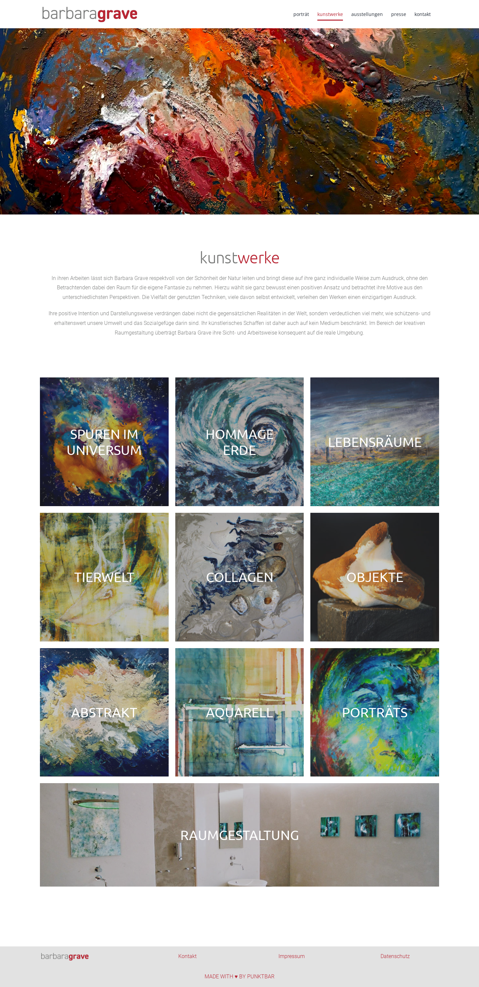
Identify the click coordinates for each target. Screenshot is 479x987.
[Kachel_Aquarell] (239, 712)
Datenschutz (395, 956)
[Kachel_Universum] (104, 441)
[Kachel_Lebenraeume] (374, 441)
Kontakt (187, 956)
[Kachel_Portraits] (374, 712)
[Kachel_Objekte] (374, 577)
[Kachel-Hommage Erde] (239, 441)
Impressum (291, 956)
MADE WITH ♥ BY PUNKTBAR (239, 976)
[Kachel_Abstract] (104, 712)
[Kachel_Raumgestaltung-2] (239, 835)
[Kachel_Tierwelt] (104, 577)
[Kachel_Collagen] (239, 577)
